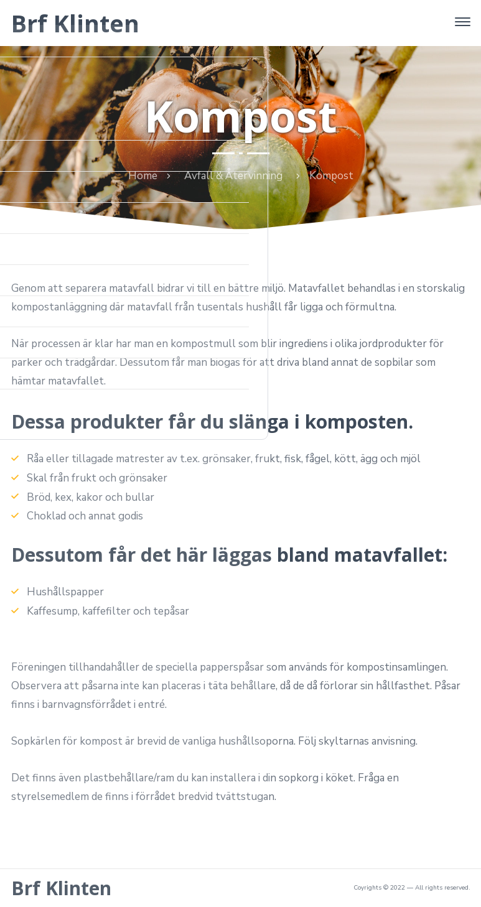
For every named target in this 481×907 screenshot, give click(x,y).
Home (142, 176)
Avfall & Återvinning (233, 176)
